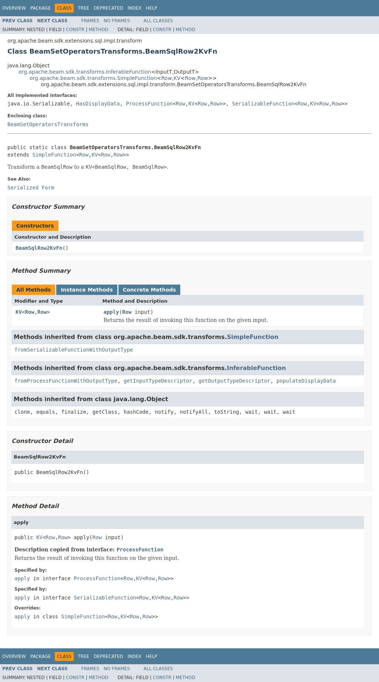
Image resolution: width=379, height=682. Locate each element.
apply (111, 312)
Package (40, 8)
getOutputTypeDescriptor (234, 381)
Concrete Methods (149, 290)
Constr (75, 29)
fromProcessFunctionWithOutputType (65, 381)
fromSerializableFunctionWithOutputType (73, 350)
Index (135, 8)
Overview (14, 8)
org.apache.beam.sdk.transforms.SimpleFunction (93, 78)
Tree (83, 8)
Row (166, 78)
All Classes (158, 20)
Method (98, 29)
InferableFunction (256, 368)
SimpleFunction (54, 155)
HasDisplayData (98, 104)
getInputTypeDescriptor (158, 381)
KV (177, 78)
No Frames (117, 20)
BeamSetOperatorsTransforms (47, 124)
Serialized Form (30, 188)
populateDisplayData (306, 381)
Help (151, 8)
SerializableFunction (263, 104)
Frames (90, 20)
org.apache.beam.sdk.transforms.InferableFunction (85, 72)
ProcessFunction (149, 104)
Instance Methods (87, 290)
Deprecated (108, 8)
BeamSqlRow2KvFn (39, 248)
